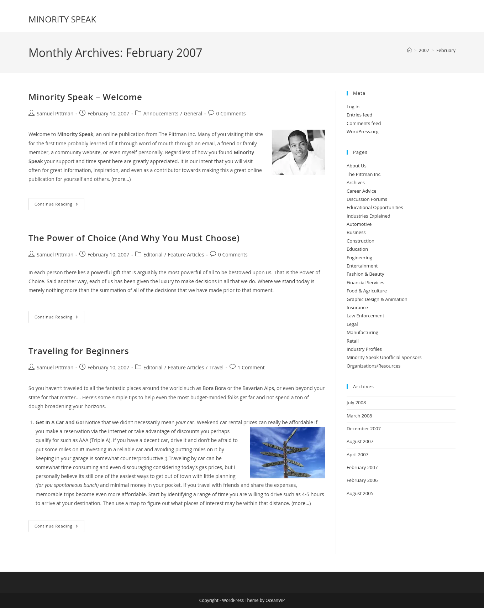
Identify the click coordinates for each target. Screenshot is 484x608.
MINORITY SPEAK (62, 19)
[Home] (409, 50)
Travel (216, 367)
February (446, 50)
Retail (353, 341)
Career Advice (362, 191)
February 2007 (362, 467)
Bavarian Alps (258, 388)
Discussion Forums (367, 199)
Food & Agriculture (367, 290)
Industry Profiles (364, 349)
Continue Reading (59, 205)
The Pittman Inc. (364, 174)
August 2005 (360, 493)
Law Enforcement (365, 315)
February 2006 (362, 480)
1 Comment (251, 367)
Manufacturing (362, 332)
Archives (356, 182)
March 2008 (359, 415)
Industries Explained (368, 216)
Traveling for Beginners (78, 351)
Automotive (359, 224)
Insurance (357, 307)
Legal (352, 324)
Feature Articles (186, 254)
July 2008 (356, 402)
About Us (357, 165)
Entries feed (359, 114)
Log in (353, 106)
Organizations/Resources (373, 366)
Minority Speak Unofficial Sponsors (384, 357)
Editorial (153, 254)
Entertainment (362, 266)
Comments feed (364, 123)
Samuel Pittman (55, 113)
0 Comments (231, 113)
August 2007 (360, 441)
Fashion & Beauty (365, 274)
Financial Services (365, 282)
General (193, 113)
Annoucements (161, 113)
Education (357, 249)
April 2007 (357, 454)
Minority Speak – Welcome (85, 97)
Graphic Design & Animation (377, 299)
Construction (360, 241)
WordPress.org (363, 131)
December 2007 (364, 428)
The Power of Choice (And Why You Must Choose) (134, 238)
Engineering (359, 257)
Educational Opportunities (375, 207)
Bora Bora (214, 388)
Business (356, 232)
